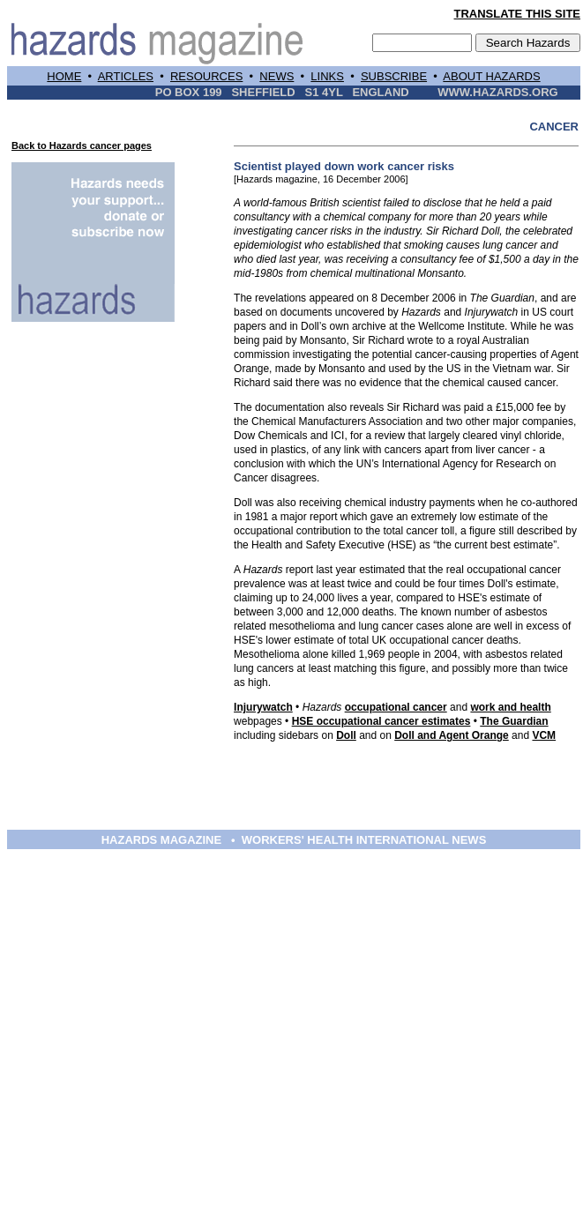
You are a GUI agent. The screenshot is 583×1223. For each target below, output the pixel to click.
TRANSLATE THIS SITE (517, 13)
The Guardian (514, 721)
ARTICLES (125, 76)
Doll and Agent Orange (451, 735)
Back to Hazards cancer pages (81, 145)
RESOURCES (206, 76)
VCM (544, 735)
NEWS (276, 76)
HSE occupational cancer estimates (381, 721)
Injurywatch (263, 707)
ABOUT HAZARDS (491, 76)
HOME (64, 76)
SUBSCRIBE (394, 76)
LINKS (327, 76)
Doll (346, 735)
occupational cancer (396, 707)
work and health (510, 707)
